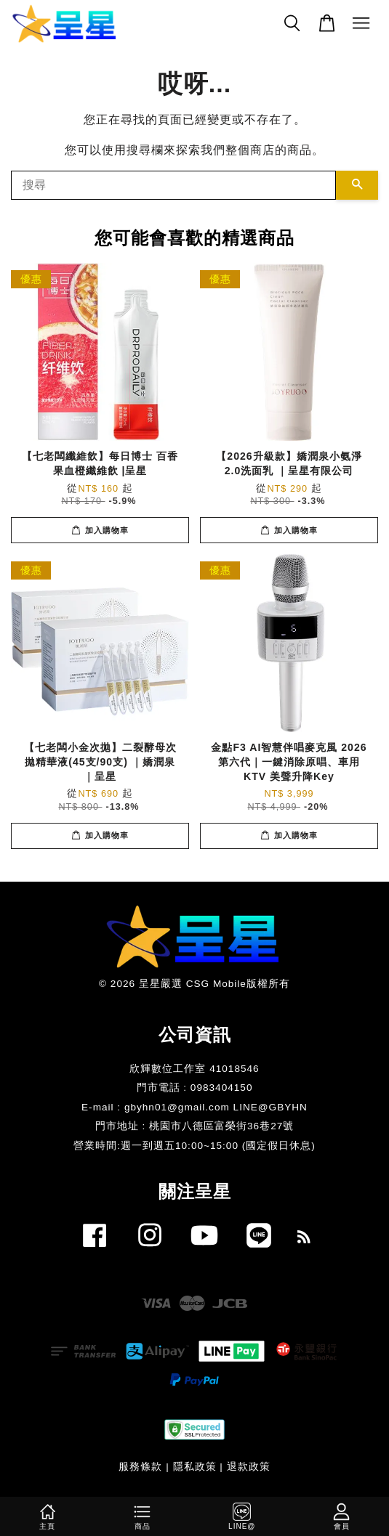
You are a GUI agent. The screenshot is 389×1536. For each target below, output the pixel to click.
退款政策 (248, 1466)
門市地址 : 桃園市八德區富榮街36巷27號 (194, 1126)
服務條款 (140, 1466)
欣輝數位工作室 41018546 (194, 1068)
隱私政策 (195, 1466)
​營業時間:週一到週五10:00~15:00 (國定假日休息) (194, 1145)
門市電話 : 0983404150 (195, 1087)
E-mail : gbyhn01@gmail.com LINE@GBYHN (194, 1107)
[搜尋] (173, 185)
